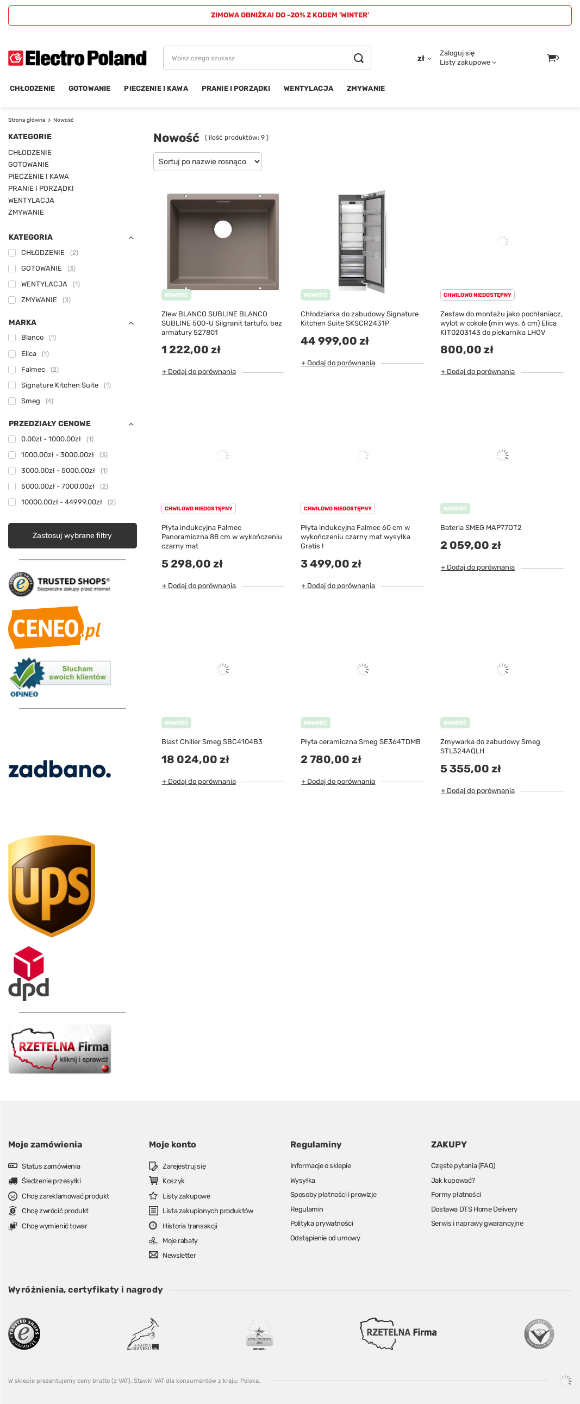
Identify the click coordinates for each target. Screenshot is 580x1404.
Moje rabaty (180, 1241)
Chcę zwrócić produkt (55, 1211)
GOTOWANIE (89, 88)
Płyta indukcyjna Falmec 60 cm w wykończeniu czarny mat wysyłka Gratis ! (355, 536)
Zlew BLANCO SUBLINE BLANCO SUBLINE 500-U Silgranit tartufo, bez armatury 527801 (221, 323)
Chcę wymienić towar (54, 1226)
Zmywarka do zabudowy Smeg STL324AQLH (490, 746)
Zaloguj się (457, 53)
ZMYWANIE (366, 88)
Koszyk (174, 1181)
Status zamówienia (51, 1166)
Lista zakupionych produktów (208, 1211)
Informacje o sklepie (320, 1166)
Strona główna (27, 120)
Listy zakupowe (465, 62)
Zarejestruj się (184, 1166)
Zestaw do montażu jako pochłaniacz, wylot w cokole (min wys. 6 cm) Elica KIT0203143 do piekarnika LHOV (501, 323)
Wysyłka (302, 1180)
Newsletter (179, 1255)
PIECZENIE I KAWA (156, 88)
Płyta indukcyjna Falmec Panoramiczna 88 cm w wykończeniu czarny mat (221, 536)
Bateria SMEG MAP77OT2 (481, 527)
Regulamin (306, 1209)
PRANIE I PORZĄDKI (236, 88)
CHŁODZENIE (32, 88)
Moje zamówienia (45, 1144)
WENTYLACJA (308, 88)
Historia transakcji (190, 1226)
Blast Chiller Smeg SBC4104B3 (212, 742)
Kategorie (30, 136)
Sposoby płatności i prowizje (333, 1194)
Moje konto (172, 1144)
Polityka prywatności (321, 1223)
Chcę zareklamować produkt (65, 1196)
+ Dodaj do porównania (199, 371)
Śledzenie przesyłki (51, 1181)
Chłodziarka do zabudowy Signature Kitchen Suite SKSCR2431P (360, 318)
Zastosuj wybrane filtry (72, 535)
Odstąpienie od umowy (325, 1238)
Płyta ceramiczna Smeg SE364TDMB (361, 742)
